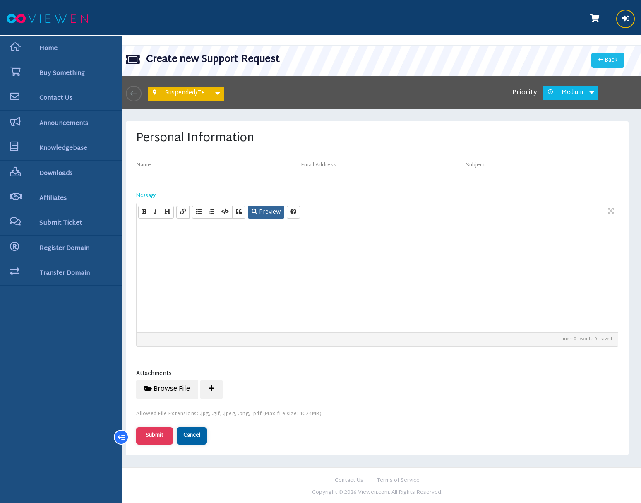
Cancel (200, 433)
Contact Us (353, 478)
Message (155, 193)
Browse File (176, 387)
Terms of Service (402, 478)
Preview (274, 210)
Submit (163, 433)
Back (607, 58)
